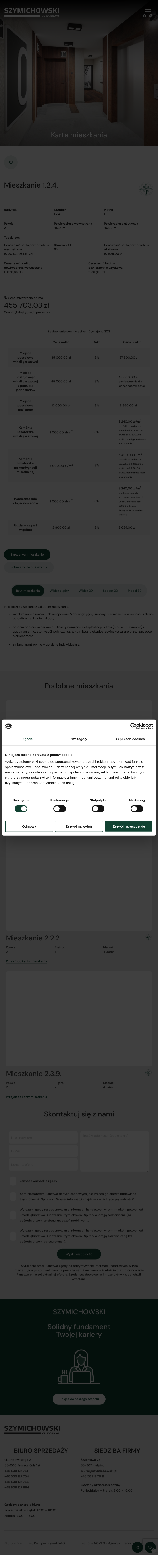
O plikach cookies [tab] (130, 739)
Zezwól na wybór (79, 826)
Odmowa (29, 826)
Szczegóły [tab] (79, 739)
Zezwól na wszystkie (129, 826)
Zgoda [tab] (28, 739)
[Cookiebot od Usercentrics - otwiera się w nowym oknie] (133, 726)
